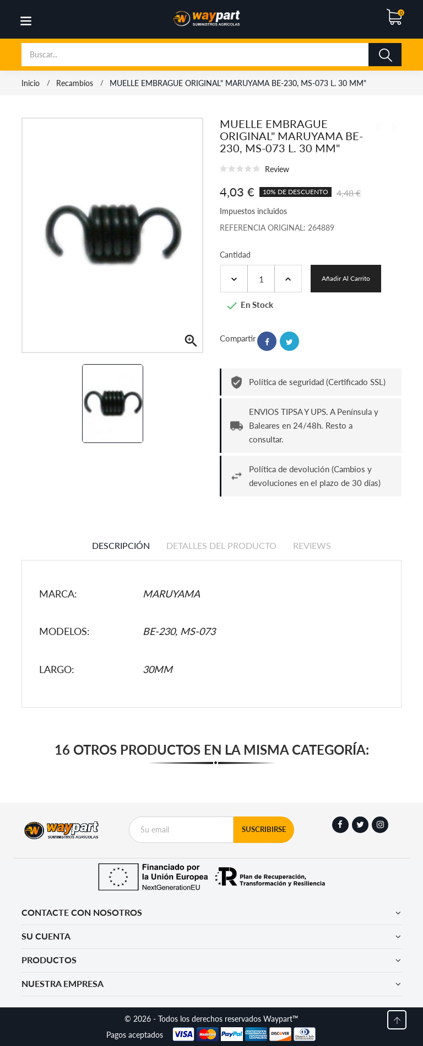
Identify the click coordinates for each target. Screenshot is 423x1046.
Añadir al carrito (346, 278)
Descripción (121, 545)
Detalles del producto (221, 545)
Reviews (312, 545)
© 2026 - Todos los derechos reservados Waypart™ (211, 1018)
